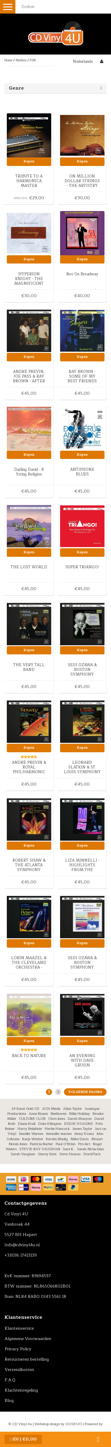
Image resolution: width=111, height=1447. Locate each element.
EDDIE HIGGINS (78, 1124)
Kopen (29, 161)
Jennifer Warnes (31, 1134)
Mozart (97, 1139)
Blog (9, 1400)
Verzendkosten (19, 1369)
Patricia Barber (41, 1144)
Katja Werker (32, 1139)
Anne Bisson (38, 1114)
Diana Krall (27, 1124)
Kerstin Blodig (57, 1139)
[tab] (55, 88)
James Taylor (82, 1129)
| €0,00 (23, 1439)
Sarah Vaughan (23, 1154)
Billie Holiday (79, 1114)
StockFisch (92, 1154)
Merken (21, 60)
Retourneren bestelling (27, 1359)
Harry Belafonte (29, 1129)
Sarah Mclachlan (90, 1149)
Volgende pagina (85, 1092)
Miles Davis (79, 1139)
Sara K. (68, 1149)
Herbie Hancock (57, 1129)
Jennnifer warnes (59, 1134)
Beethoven (59, 1114)
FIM (33, 60)
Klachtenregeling (21, 1390)
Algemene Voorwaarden (28, 1338)
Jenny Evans (84, 1134)
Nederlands (83, 61)
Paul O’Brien (65, 1144)
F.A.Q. (10, 1380)
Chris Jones (56, 1119)
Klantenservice (19, 1328)
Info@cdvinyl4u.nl (22, 1245)
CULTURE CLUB (32, 1119)
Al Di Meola (51, 1109)
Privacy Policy (18, 1349)
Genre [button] (16, 88)
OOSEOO (73, 1424)
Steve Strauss (70, 1154)
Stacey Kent (47, 1154)
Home (8, 60)
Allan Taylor (72, 1109)
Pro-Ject (84, 1144)
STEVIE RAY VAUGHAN (39, 1149)
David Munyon (80, 1119)
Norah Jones (18, 1144)
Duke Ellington (50, 1124)
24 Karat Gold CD (25, 1109)
